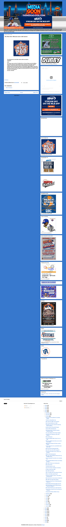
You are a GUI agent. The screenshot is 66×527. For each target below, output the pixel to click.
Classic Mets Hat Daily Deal (51, 428)
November (48, 414)
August (47, 495)
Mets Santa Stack (49, 464)
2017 (46, 514)
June (47, 498)
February (48, 504)
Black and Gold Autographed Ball (52, 448)
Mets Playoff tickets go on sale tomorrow (53, 487)
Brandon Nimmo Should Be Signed (52, 427)
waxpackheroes (51, 91)
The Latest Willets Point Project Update (53, 432)
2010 (46, 518)
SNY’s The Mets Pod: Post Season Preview (54, 472)
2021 (46, 508)
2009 (46, 520)
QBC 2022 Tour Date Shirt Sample (52, 479)
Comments (26, 407)
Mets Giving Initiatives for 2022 (51, 423)
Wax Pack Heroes (45, 91)
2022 (46, 411)
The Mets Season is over (50, 466)
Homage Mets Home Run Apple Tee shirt (53, 483)
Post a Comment (9, 87)
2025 (46, 407)
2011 (46, 517)
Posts (25, 405)
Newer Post (7, 92)
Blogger (43, 524)
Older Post (35, 92)
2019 (46, 511)
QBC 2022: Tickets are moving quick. (53, 463)
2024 (46, 408)
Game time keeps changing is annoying (53, 467)
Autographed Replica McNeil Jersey (52, 491)
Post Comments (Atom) (24, 95)
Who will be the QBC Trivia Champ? (52, 421)
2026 (46, 405)
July (47, 496)
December (48, 413)
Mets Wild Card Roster (50, 470)
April (47, 501)
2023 (46, 410)
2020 (46, 509)
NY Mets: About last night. (51, 469)
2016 (46, 515)
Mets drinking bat (49, 436)
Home (21, 92)
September (48, 493)
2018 (46, 512)
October (47, 416)
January (47, 506)
